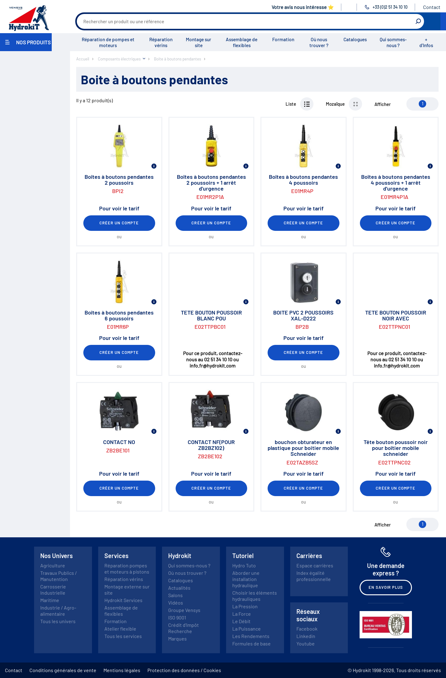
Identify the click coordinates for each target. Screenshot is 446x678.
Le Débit (241, 621)
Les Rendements (250, 636)
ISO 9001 (177, 617)
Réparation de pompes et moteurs (108, 42)
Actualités (179, 588)
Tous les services (123, 636)
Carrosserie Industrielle (53, 589)
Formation (283, 39)
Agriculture (52, 565)
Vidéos (175, 602)
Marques (177, 638)
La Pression (245, 606)
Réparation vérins (161, 42)
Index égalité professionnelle (313, 576)
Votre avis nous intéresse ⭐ (303, 7)
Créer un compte (119, 222)
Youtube (305, 643)
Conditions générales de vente (62, 670)
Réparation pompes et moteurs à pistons (126, 568)
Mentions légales (121, 670)
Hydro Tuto (244, 565)
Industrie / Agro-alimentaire (58, 611)
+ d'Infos (426, 42)
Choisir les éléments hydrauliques (254, 596)
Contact (431, 7)
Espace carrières (314, 565)
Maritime (49, 600)
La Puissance (246, 629)
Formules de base (251, 643)
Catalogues (355, 39)
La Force (241, 614)
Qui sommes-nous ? (393, 42)
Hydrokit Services (123, 600)
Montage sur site (198, 42)
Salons (175, 595)
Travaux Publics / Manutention (58, 576)
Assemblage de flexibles (241, 42)
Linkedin (305, 636)
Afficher (382, 104)
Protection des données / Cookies (184, 670)
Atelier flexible (120, 629)
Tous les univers (58, 621)
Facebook (306, 629)
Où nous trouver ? (318, 42)
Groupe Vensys (184, 610)
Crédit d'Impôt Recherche (183, 628)
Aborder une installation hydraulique (246, 579)
